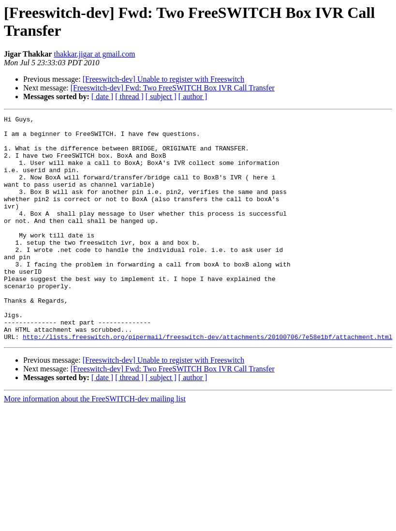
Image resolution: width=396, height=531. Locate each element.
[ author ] (192, 96)
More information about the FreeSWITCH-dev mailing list (95, 444)
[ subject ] (161, 96)
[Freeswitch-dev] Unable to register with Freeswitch (164, 79)
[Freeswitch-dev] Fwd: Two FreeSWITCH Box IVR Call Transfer (173, 88)
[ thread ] (129, 96)
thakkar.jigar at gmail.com (94, 54)
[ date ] (102, 96)
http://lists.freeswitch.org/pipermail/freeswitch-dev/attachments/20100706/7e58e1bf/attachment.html (207, 381)
